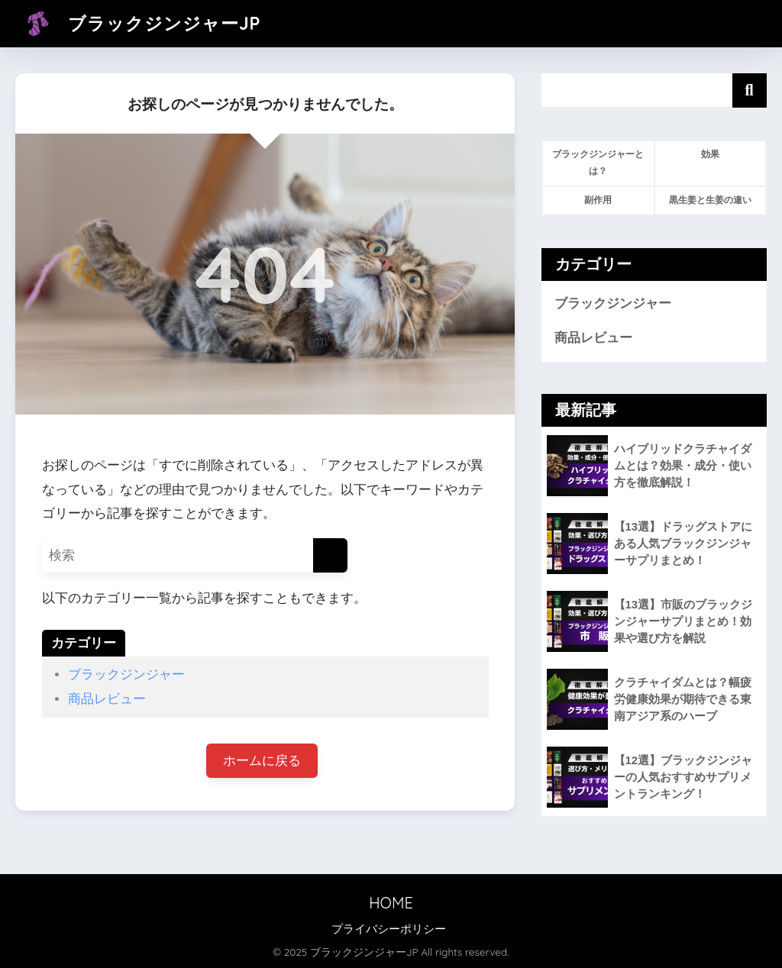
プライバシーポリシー (388, 929)
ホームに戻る (262, 760)
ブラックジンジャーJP (139, 23)
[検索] (330, 555)
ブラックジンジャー (126, 674)
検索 (749, 90)
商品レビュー (107, 699)
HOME (391, 902)
